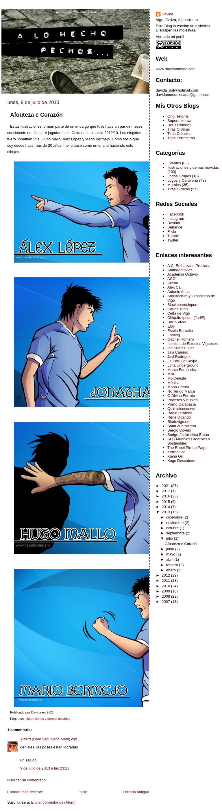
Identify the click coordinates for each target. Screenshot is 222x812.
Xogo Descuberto (181, 460)
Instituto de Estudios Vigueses (192, 343)
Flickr (171, 231)
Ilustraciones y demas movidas (47, 718)
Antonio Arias (178, 291)
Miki (170, 374)
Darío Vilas (176, 322)
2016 (166, 496)
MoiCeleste (176, 378)
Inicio (82, 792)
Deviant (173, 223)
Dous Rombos (179, 125)
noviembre (175, 523)
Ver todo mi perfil (170, 36)
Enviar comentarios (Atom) (53, 802)
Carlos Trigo (177, 309)
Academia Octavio (182, 274)
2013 (166, 512)
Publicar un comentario (26, 780)
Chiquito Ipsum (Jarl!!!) (186, 317)
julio (170, 538)
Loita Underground (183, 365)
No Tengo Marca (181, 391)
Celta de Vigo (178, 313)
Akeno (172, 283)
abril (170, 559)
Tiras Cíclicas (178, 129)
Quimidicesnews (181, 408)
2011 (166, 580)
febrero (172, 565)
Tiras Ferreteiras (181, 138)
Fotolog (173, 335)
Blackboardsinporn (183, 304)
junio (170, 549)
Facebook (175, 214)
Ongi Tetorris (177, 116)
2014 (166, 507)
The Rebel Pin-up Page (186, 447)
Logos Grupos (179, 176)
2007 (166, 601)
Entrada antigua (136, 792)
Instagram (175, 218)
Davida (167, 14)
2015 (166, 501)
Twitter (172, 240)
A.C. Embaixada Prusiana (188, 265)
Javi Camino (177, 352)
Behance (174, 227)
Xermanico (176, 452)
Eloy (171, 326)
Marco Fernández (182, 369)
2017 (166, 491)
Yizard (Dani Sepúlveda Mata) (45, 739)
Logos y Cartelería (182, 180)
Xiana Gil (175, 456)
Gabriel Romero (180, 339)
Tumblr (173, 236)
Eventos (174, 163)
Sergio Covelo (179, 430)
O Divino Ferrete (181, 395)
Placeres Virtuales (182, 400)
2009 (166, 591)
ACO (171, 278)
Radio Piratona (179, 413)
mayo (171, 554)
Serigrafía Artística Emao (188, 434)
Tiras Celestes (179, 133)
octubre (173, 528)
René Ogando (179, 417)
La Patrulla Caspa (182, 361)
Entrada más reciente (25, 792)
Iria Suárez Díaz (180, 348)
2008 (166, 596)
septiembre (176, 533)
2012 (166, 575)
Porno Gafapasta (181, 404)
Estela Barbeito (180, 330)
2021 (166, 486)
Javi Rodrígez (178, 356)
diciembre (175, 517)
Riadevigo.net (178, 421)
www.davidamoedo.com (175, 69)
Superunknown (180, 120)
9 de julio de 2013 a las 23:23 (44, 768)
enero (171, 570)
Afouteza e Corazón (182, 544)
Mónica (173, 382)
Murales (174, 185)
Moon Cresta (178, 387)
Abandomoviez (179, 270)
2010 (166, 586)
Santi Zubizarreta (181, 426)
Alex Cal (174, 287)
